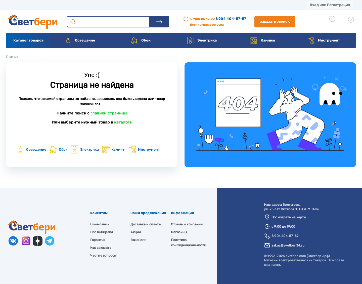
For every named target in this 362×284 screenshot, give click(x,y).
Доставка (77, 5)
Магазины (15, 5)
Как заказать (100, 248)
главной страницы (108, 113)
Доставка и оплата (145, 224)
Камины (262, 40)
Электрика (202, 40)
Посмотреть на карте (289, 217)
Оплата (105, 5)
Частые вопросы (103, 255)
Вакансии (186, 5)
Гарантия (98, 240)
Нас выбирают (101, 232)
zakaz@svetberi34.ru (288, 245)
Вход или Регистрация (330, 5)
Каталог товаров (28, 40)
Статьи (213, 5)
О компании (46, 5)
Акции (129, 5)
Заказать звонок (275, 21)
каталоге (123, 122)
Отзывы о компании (187, 224)
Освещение (79, 40)
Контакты (156, 5)
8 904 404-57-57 (230, 19)
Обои (140, 40)
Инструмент (323, 40)
